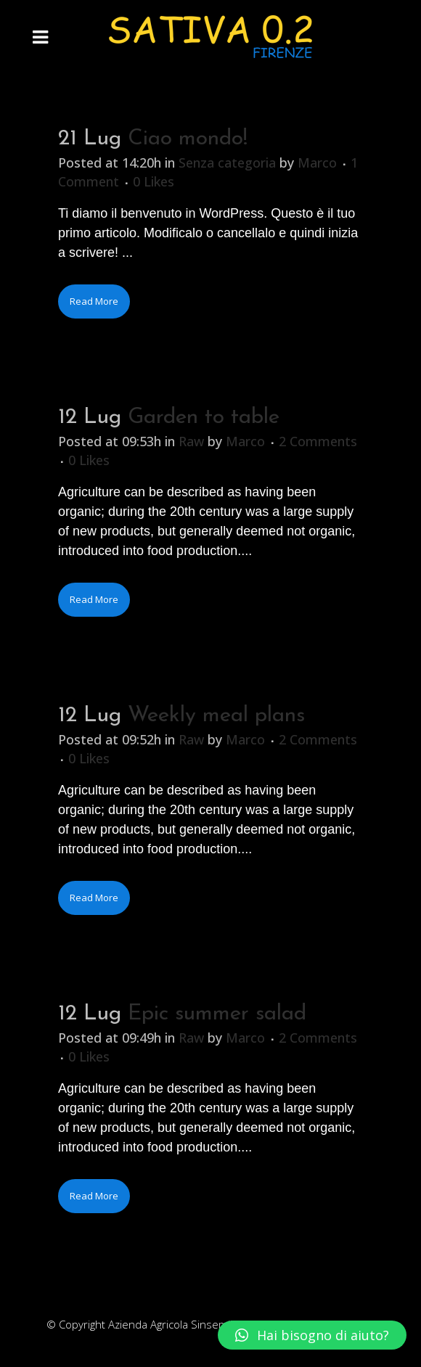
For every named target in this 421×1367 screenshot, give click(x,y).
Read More (94, 301)
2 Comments (318, 441)
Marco (317, 162)
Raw (191, 441)
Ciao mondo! (188, 139)
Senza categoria (227, 162)
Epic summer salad (217, 1014)
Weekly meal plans (216, 716)
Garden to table (203, 417)
